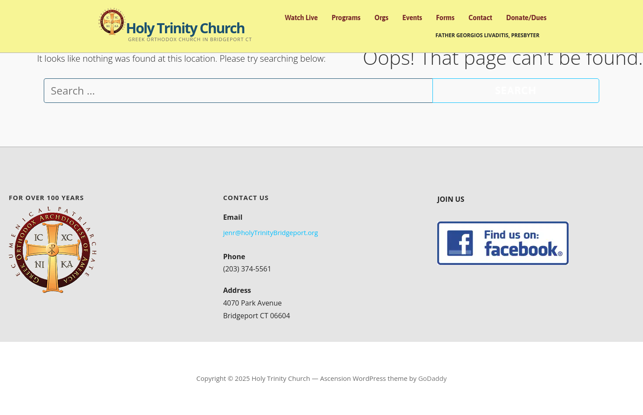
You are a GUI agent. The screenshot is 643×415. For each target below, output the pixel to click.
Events (412, 17)
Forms (445, 17)
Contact (480, 17)
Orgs (382, 17)
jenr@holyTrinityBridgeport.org (270, 232)
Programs (346, 17)
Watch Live (301, 17)
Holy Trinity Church (185, 27)
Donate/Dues (526, 17)
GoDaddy (432, 378)
